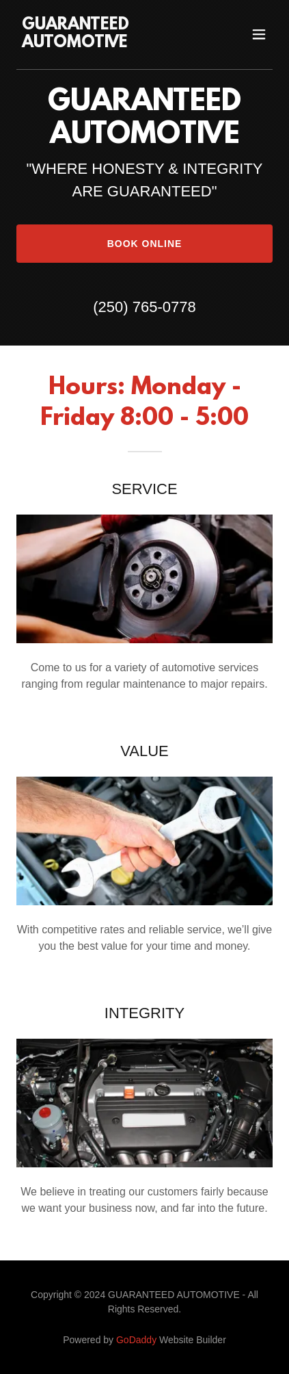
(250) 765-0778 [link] (144, 306)
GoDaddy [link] (136, 1339)
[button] (259, 34)
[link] (106, 43)
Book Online (144, 243)
